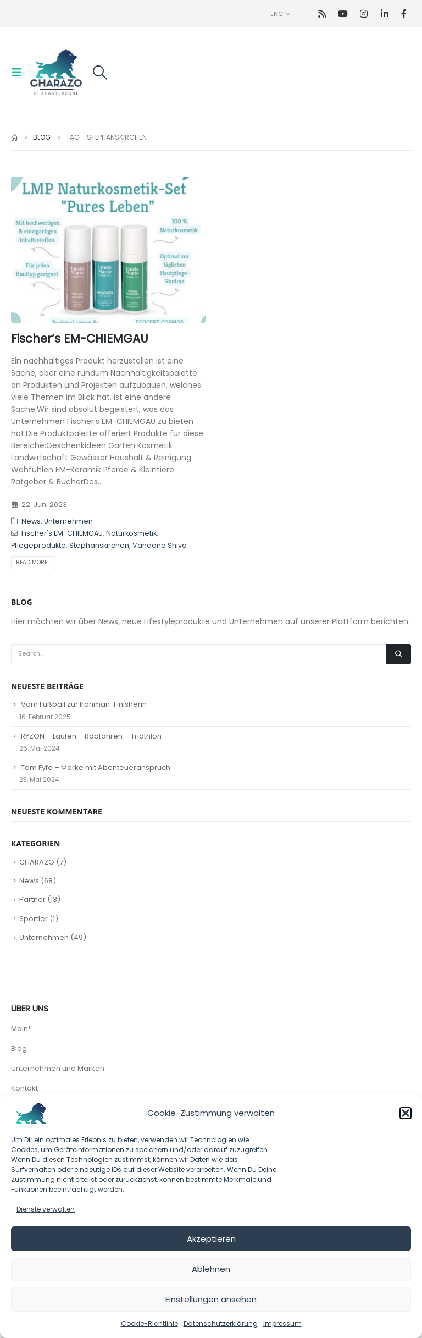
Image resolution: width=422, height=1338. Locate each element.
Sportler (33, 918)
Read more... (33, 562)
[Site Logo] (56, 72)
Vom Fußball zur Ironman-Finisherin (84, 704)
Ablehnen (211, 1269)
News (31, 521)
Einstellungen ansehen (211, 1299)
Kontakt (24, 1088)
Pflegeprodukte (38, 545)
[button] (405, 1113)
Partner (32, 899)
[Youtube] (343, 14)
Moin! (20, 1028)
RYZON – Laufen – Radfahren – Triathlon (91, 736)
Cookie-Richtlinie (149, 1323)
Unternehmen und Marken (57, 1068)
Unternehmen (68, 521)
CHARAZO (36, 862)
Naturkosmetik (131, 533)
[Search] (398, 654)
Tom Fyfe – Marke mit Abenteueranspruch (95, 767)
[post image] (108, 250)
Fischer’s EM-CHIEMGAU (79, 338)
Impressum (282, 1323)
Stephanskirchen (99, 545)
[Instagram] (364, 14)
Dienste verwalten (45, 1209)
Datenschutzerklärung (221, 1323)
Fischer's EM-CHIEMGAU (62, 533)
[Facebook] (404, 14)
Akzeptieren (211, 1239)
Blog (19, 1048)
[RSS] (322, 14)
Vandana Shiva (159, 545)
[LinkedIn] (385, 14)
